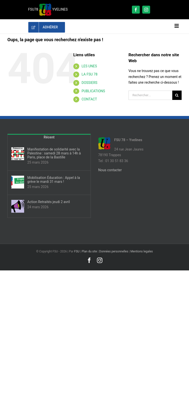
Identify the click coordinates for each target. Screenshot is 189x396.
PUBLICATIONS (93, 91)
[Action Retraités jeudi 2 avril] (17, 206)
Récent (49, 137)
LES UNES (89, 66)
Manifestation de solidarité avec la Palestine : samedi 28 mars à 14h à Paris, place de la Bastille (54, 153)
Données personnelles (113, 251)
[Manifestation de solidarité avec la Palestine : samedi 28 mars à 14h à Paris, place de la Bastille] (17, 153)
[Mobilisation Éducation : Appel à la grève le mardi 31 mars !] (17, 182)
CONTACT (89, 99)
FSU (76, 251)
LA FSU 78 (89, 74)
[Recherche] (177, 95)
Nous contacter (110, 170)
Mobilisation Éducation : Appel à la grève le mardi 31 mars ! (53, 180)
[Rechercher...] (150, 95)
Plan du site (89, 251)
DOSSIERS (89, 83)
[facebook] (136, 10)
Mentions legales (141, 251)
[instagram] (146, 10)
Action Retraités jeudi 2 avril (48, 202)
